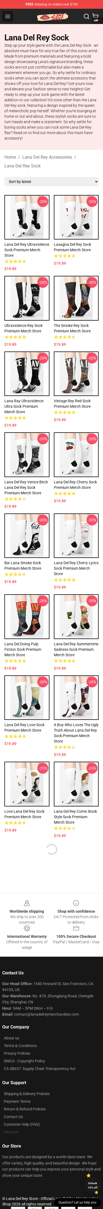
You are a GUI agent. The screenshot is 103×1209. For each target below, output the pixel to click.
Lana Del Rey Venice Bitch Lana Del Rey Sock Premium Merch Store (26, 487)
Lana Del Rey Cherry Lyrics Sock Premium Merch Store (76, 568)
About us (11, 1038)
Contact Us (13, 1117)
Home (10, 157)
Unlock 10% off (93, 1185)
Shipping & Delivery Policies (27, 1094)
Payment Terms (17, 1101)
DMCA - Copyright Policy (24, 1061)
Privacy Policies (17, 1053)
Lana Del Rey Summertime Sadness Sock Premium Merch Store (76, 649)
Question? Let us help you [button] (77, 1202)
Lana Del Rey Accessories (47, 157)
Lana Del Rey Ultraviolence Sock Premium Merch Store (26, 250)
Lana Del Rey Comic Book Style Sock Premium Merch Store (75, 816)
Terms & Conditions (20, 1046)
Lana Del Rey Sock (22, 166)
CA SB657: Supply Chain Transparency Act (40, 1068)
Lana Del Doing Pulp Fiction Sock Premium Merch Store (22, 649)
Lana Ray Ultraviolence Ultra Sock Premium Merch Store (23, 406)
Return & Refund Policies (25, 1109)
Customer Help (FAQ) (22, 1124)
